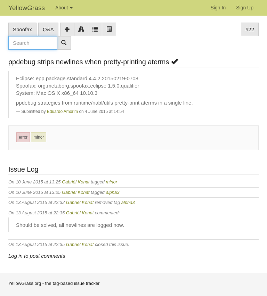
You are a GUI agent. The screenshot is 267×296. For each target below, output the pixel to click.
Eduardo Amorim (62, 111)
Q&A (48, 29)
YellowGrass (26, 7)
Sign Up (244, 7)
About (64, 7)
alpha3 (112, 192)
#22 (249, 29)
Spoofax (22, 29)
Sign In (218, 7)
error (23, 137)
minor (38, 137)
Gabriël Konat (76, 181)
